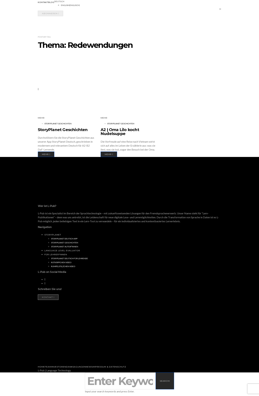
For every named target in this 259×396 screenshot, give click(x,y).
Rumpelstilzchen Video (63, 266)
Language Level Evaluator (62, 250)
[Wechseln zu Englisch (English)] (70, 5)
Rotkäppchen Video (61, 262)
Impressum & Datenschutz (109, 367)
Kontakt (43, 2)
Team (48, 367)
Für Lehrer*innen (55, 254)
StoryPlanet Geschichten (58, 123)
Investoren (58, 367)
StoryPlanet (52, 234)
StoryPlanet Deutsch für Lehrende (69, 258)
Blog (51, 2)
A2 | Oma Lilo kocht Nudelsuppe (120, 131)
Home (41, 367)
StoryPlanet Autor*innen (64, 246)
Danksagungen (76, 367)
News (89, 367)
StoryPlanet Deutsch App (64, 238)
